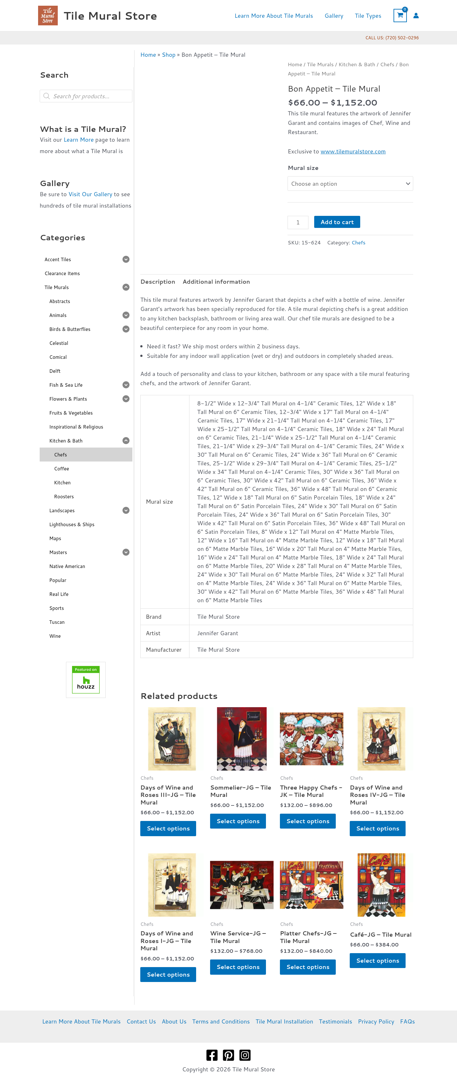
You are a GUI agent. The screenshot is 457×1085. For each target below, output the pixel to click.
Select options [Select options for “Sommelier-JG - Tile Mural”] (238, 821)
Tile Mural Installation (284, 1021)
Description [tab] (157, 281)
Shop (169, 54)
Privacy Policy (376, 1021)
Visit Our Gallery (90, 194)
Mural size (303, 168)
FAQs (407, 1021)
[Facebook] (212, 1055)
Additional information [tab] (216, 281)
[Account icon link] (416, 15)
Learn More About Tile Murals (81, 1021)
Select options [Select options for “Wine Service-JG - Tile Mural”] (238, 967)
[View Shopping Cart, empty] (400, 15)
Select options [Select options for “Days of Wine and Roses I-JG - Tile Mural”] (168, 974)
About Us (174, 1021)
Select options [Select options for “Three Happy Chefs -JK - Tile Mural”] (307, 821)
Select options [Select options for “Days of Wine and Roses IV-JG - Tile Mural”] (377, 828)
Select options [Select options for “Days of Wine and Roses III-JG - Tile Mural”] (168, 828)
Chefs (387, 64)
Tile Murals (320, 64)
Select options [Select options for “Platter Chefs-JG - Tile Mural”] (307, 967)
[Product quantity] (298, 222)
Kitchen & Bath (357, 64)
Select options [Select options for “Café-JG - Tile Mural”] (377, 960)
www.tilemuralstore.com (353, 151)
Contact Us (141, 1021)
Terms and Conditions (221, 1021)
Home (148, 54)
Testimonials (335, 1021)
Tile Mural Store (110, 15)
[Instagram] (245, 1055)
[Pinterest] (228, 1055)
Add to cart (337, 222)
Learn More (78, 139)
